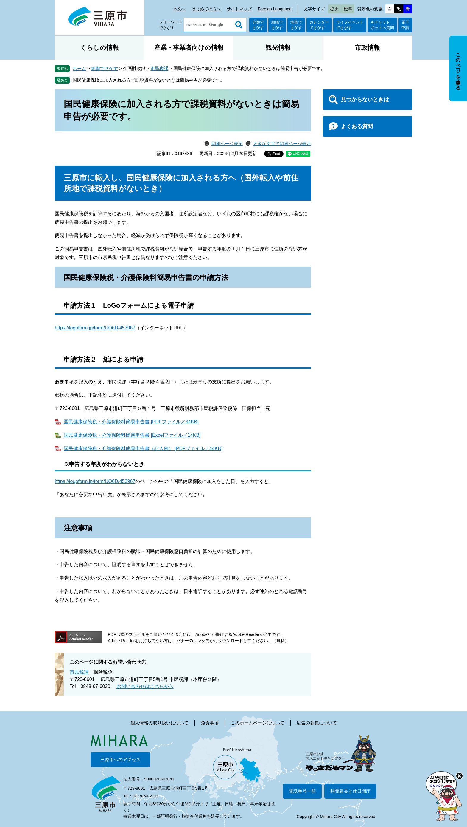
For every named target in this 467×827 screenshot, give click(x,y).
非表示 (463, 36)
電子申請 (405, 25)
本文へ (179, 9)
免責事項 (210, 722)
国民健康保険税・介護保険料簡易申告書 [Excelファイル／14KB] (132, 435)
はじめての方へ (206, 9)
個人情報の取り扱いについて (159, 722)
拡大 (334, 9)
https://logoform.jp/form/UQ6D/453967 (95, 327)
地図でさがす (296, 25)
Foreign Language (275, 9)
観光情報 (278, 47)
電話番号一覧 (302, 791)
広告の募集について (317, 722)
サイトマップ (239, 9)
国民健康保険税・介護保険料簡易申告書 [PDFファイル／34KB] (131, 421)
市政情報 (367, 47)
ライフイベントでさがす (349, 25)
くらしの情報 (99, 47)
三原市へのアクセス (120, 759)
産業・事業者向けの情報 (189, 47)
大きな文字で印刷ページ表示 (282, 143)
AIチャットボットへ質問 (382, 25)
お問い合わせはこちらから (145, 686)
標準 (348, 9)
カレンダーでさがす (319, 25)
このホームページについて (257, 722)
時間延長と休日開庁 (350, 791)
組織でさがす (277, 25)
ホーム (79, 68)
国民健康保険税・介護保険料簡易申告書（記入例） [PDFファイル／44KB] (143, 448)
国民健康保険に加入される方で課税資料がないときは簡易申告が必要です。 (149, 80)
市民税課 (159, 68)
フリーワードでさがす (170, 25)
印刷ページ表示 (227, 143)
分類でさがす (258, 25)
